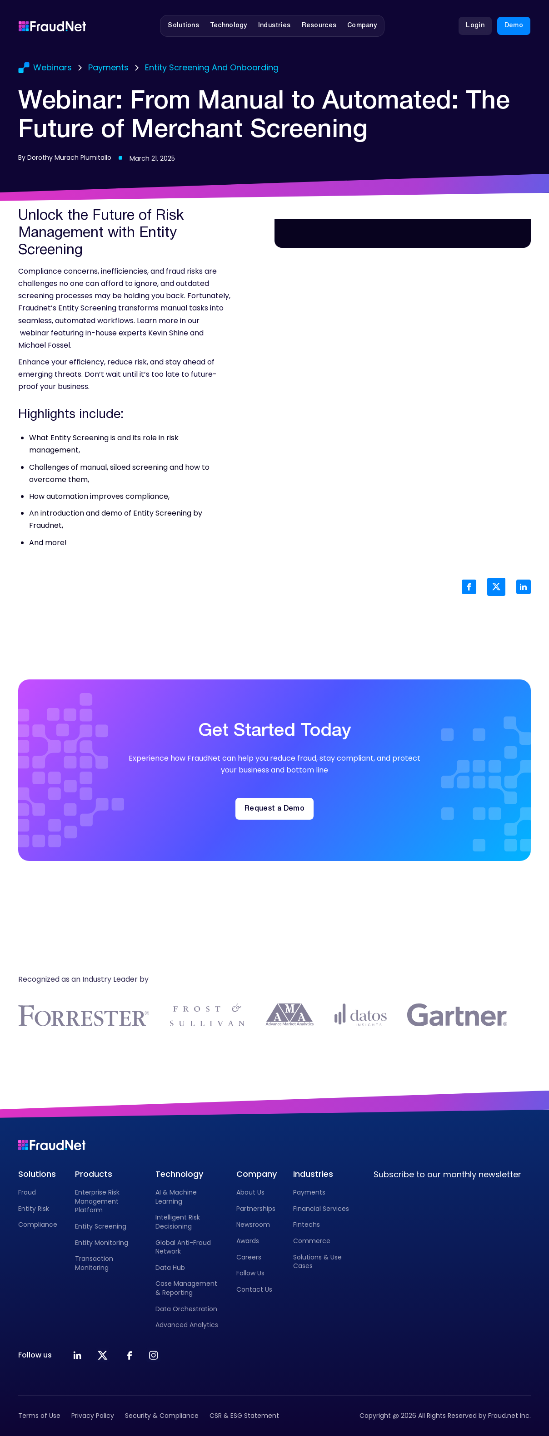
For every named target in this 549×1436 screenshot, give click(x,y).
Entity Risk (33, 1208)
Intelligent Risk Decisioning (177, 1222)
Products (93, 1174)
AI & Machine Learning (176, 1197)
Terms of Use (39, 1415)
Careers (248, 1257)
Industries (313, 1174)
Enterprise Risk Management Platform (97, 1201)
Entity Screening (100, 1226)
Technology (179, 1174)
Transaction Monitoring (94, 1263)
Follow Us (250, 1273)
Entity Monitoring (101, 1242)
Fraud (27, 1192)
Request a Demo (274, 809)
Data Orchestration (186, 1308)
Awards (247, 1240)
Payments (309, 1192)
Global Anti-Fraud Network (183, 1247)
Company (256, 1174)
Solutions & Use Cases (317, 1262)
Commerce (311, 1240)
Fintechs (306, 1224)
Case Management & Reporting (186, 1288)
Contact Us (254, 1289)
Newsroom (253, 1224)
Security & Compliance (162, 1415)
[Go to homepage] (52, 26)
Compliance (37, 1224)
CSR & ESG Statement (244, 1415)
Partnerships (255, 1208)
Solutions (37, 1174)
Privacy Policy (92, 1415)
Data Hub (170, 1267)
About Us (250, 1192)
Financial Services (321, 1208)
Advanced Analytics (186, 1324)
